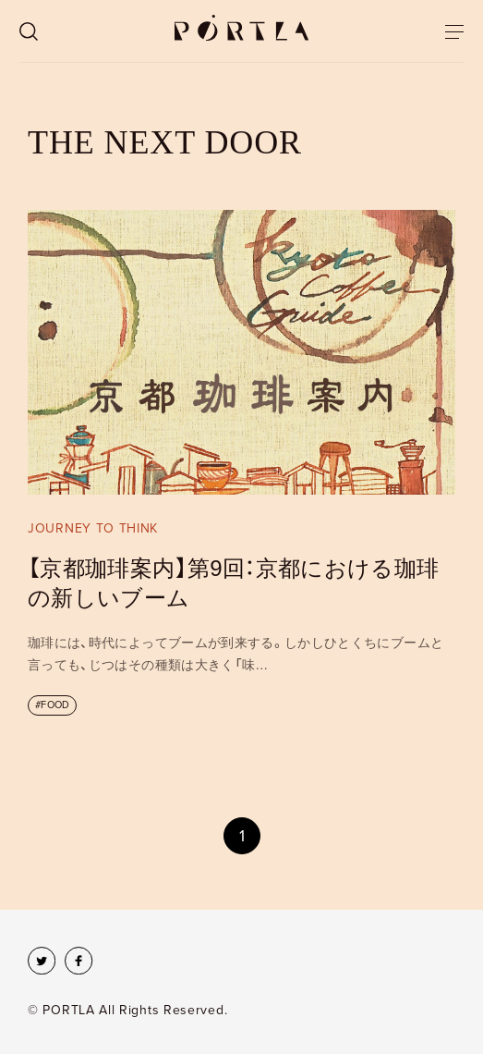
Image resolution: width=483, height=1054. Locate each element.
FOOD (55, 705)
